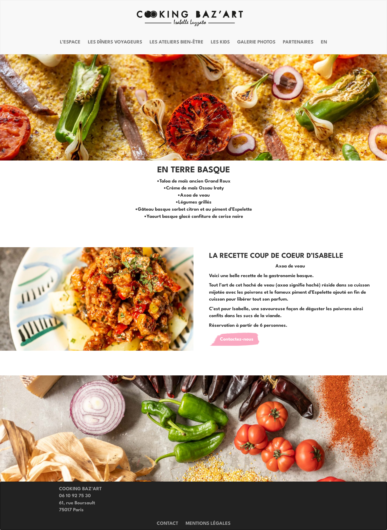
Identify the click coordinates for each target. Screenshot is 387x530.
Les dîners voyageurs (115, 42)
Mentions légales (208, 523)
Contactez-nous (236, 339)
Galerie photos (256, 42)
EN (324, 42)
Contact (167, 523)
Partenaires (298, 42)
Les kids (220, 42)
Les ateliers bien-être (176, 42)
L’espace (70, 42)
